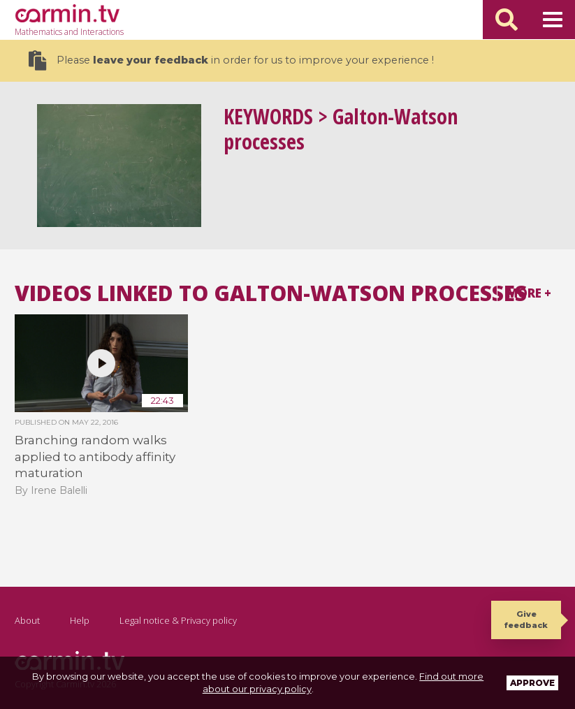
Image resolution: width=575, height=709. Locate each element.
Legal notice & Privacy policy (178, 620)
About (27, 620)
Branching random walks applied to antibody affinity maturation (95, 456)
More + (529, 293)
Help (79, 620)
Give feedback (526, 619)
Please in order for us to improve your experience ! (231, 60)
